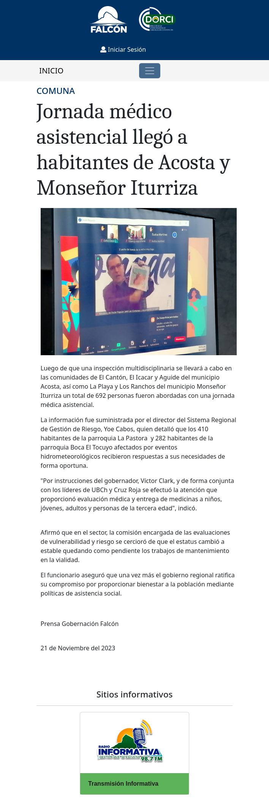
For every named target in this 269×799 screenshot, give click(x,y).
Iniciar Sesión (123, 49)
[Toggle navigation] (149, 70)
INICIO (51, 70)
